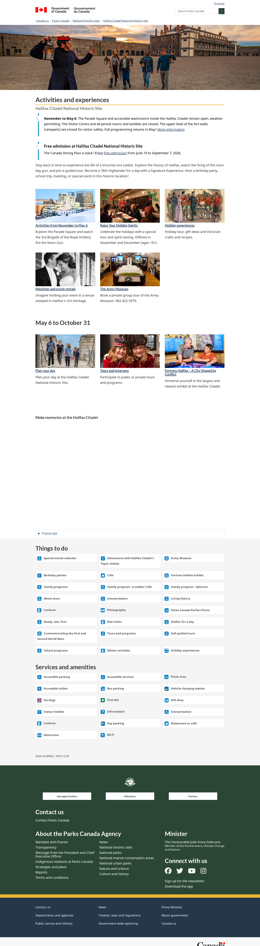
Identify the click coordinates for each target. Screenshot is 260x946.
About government (175, 915)
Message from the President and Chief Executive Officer (64, 854)
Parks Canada (60, 21)
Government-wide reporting (118, 923)
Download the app (179, 886)
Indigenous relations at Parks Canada (64, 861)
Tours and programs (114, 371)
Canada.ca (42, 21)
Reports (41, 872)
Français (219, 3)
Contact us (43, 907)
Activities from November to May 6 (61, 225)
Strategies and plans (51, 867)
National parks (110, 852)
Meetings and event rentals (55, 289)
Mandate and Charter (51, 842)
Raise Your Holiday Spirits (119, 225)
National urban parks (115, 863)
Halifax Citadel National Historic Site (125, 21)
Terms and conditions (52, 877)
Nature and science (114, 868)
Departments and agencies (54, 915)
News (103, 842)
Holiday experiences (180, 225)
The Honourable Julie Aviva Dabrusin (195, 845)
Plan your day (45, 371)
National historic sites (86, 21)
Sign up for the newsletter (184, 881)
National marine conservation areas (126, 858)
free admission (115, 153)
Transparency (45, 847)
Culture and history (114, 874)
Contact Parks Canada (52, 820)
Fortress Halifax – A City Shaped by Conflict (190, 372)
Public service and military (53, 923)
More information (171, 129)
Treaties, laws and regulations (119, 915)
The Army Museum (114, 289)
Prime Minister (172, 907)
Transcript (49, 533)
